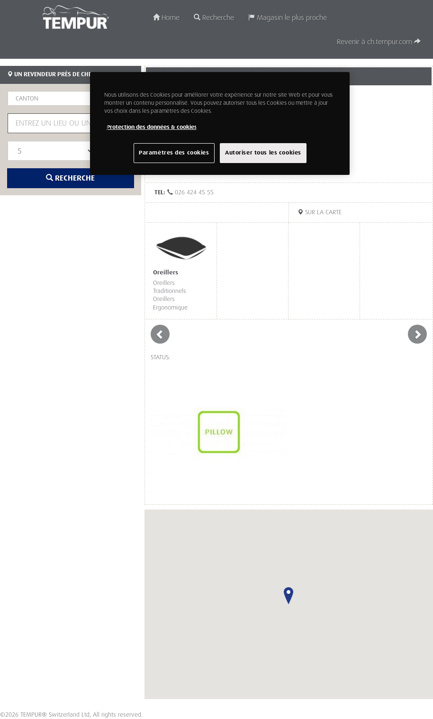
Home (166, 17)
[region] (220, 123)
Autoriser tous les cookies (263, 152)
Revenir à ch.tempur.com (379, 41)
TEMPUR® (75, 17)
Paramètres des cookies (174, 152)
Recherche (214, 17)
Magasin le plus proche (287, 17)
